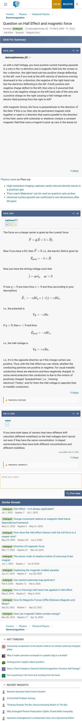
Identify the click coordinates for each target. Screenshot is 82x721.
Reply (76, 171)
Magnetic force (33, 32)
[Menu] (5, 4)
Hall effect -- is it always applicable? (34, 508)
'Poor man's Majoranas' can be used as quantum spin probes (41, 193)
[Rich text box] (41, 481)
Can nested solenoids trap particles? (34, 580)
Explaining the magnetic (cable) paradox (36, 570)
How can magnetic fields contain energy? (37, 613)
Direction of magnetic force (29, 546)
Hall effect (8, 32)
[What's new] (77, 4)
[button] (73, 51)
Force (72, 29)
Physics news (8, 179)
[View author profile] (15, 224)
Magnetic (20, 32)
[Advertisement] (41, 146)
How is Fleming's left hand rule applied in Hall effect (43, 589)
